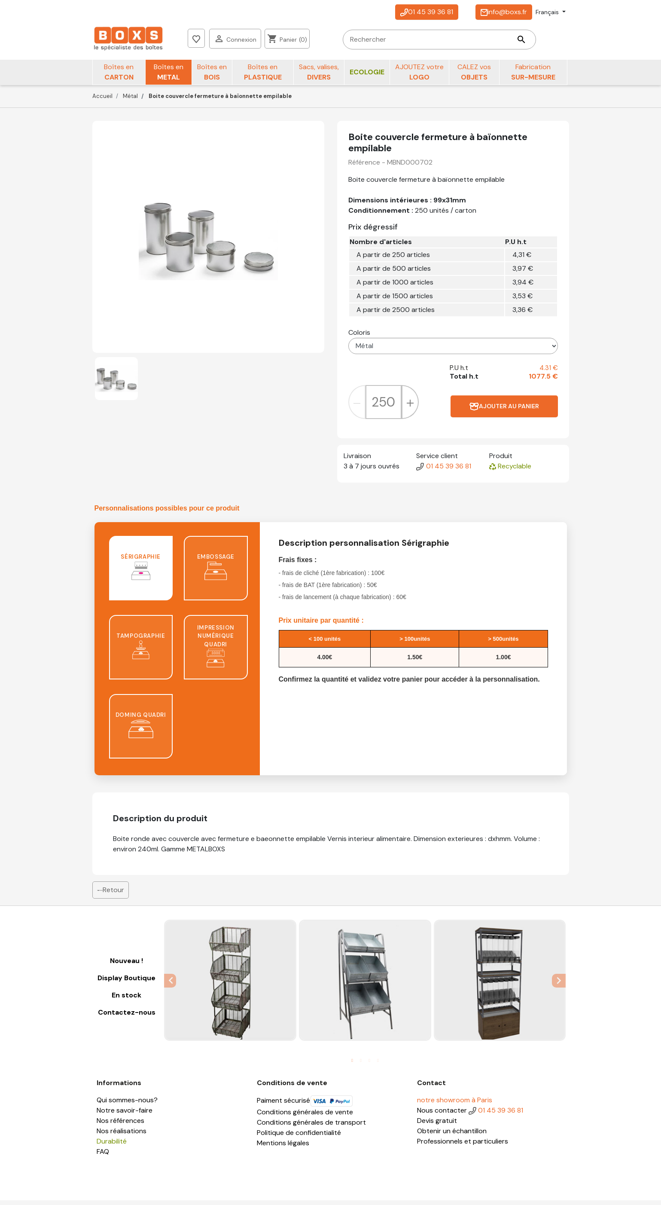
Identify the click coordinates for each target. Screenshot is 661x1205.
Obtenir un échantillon (452, 1135)
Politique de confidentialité (299, 1137)
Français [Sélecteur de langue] (548, 12)
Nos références (120, 1125)
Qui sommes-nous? (127, 1104)
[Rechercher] (301, 41)
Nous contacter (442, 1114)
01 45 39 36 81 (426, 11)
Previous (170, 985)
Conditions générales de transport (311, 1127)
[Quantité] (383, 406)
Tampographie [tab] (140, 650)
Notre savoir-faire (124, 1114)
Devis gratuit (437, 1125)
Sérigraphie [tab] (141, 571)
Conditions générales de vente (305, 1116)
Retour (110, 894)
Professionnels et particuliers (462, 1145)
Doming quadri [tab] (141, 729)
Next (560, 985)
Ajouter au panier (504, 411)
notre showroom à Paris (454, 1104)
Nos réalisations (121, 1135)
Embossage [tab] (216, 571)
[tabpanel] (230, 985)
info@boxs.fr (504, 11)
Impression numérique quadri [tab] (216, 651)
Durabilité (112, 1145)
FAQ (103, 1156)
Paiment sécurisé (305, 1105)
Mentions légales (283, 1147)
